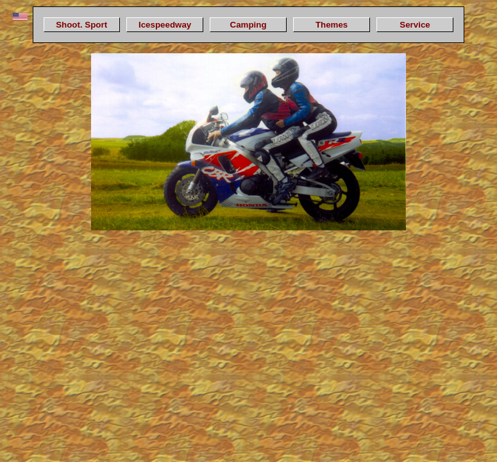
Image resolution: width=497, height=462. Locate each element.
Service (415, 25)
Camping (248, 25)
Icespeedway (165, 25)
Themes (332, 25)
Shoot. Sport (81, 25)
